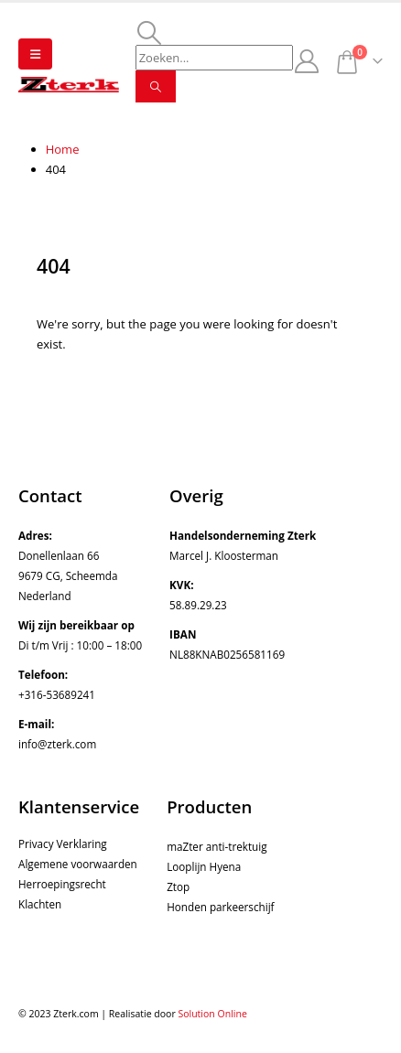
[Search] (155, 86)
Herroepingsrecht (62, 883)
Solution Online (212, 1013)
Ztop (178, 886)
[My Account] (307, 61)
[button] (35, 54)
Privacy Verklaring (62, 843)
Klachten (39, 904)
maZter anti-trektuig (216, 846)
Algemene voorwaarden (77, 863)
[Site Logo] (68, 84)
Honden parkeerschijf (220, 906)
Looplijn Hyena (204, 866)
